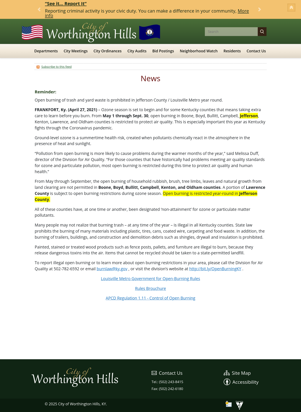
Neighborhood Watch (199, 50)
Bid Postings (163, 50)
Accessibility (241, 382)
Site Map (237, 373)
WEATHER (150, 343)
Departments (46, 50)
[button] (292, 8)
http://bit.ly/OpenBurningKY (215, 269)
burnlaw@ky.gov (112, 269)
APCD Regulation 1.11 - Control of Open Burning (150, 298)
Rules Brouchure (150, 288)
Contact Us (256, 50)
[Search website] (228, 31)
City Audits (137, 50)
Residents (232, 50)
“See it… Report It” (66, 3)
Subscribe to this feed (56, 67)
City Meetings (76, 50)
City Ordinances (107, 50)
